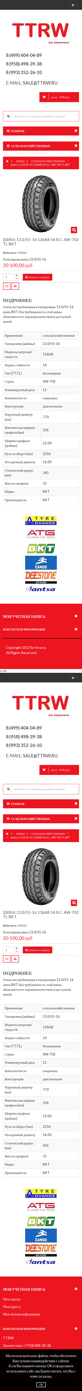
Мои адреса (11, 1306)
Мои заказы (11, 1299)
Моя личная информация (21, 1314)
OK (41, 1384)
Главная (17, 131)
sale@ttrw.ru (40, 83)
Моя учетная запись (24, 616)
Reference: (10, 252)
